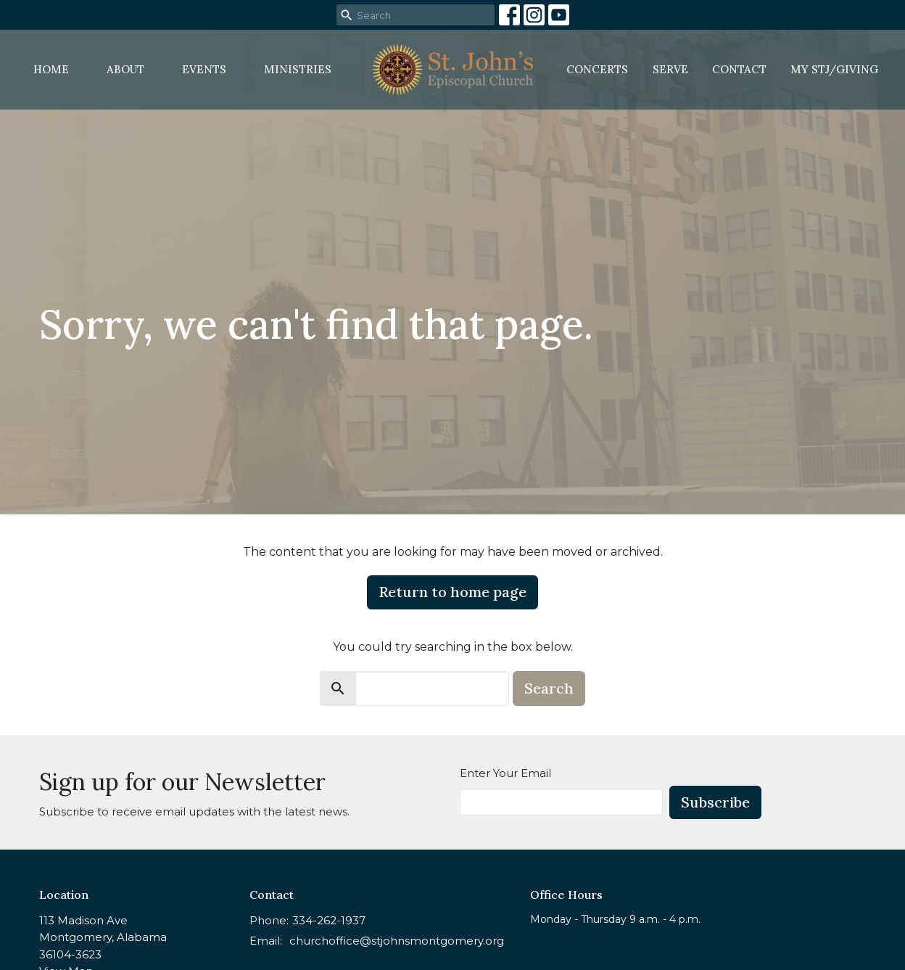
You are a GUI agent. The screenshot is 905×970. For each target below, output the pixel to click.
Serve (670, 69)
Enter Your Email (505, 773)
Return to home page (452, 592)
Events (204, 69)
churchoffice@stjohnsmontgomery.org (396, 941)
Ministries (297, 69)
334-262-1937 (328, 920)
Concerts (597, 69)
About (125, 69)
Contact (739, 69)
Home (51, 69)
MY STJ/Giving (834, 69)
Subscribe (715, 802)
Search (549, 688)
